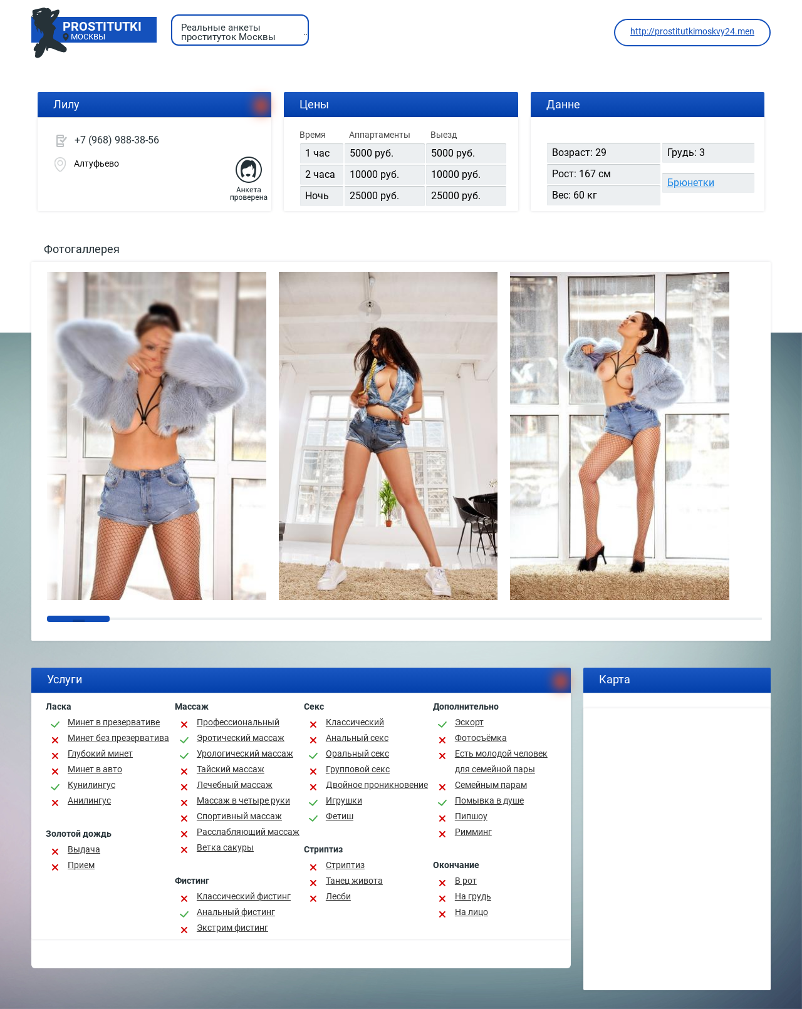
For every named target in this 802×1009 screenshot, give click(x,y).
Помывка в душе (489, 800)
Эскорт (469, 722)
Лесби (338, 896)
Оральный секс (357, 753)
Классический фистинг (244, 896)
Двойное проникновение (377, 785)
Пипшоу (471, 816)
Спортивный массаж (239, 816)
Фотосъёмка (481, 738)
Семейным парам (491, 785)
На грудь (473, 896)
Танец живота (354, 881)
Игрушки (344, 800)
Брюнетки (690, 183)
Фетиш (339, 816)
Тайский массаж (230, 769)
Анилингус (89, 800)
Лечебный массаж (235, 785)
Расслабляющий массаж (248, 832)
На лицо (471, 912)
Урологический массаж (245, 753)
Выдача (84, 849)
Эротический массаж (240, 738)
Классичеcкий (355, 722)
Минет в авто (95, 769)
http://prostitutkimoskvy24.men (692, 31)
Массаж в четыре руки (243, 800)
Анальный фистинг (236, 912)
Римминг (473, 832)
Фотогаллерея (82, 249)
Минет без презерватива (118, 738)
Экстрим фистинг (232, 928)
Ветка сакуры (225, 847)
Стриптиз (345, 865)
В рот (466, 881)
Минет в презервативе (114, 722)
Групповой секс (358, 769)
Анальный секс (357, 738)
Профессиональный (238, 722)
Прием (81, 865)
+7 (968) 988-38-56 (117, 140)
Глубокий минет (100, 753)
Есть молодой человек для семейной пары (501, 761)
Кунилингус (91, 785)
